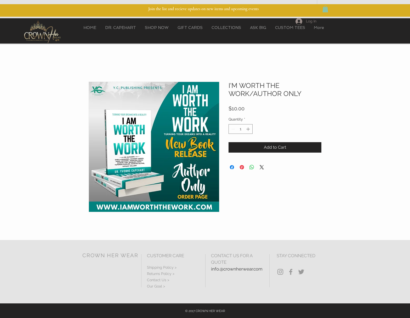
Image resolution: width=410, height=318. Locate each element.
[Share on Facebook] (232, 167)
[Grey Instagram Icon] (280, 272)
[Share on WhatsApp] (252, 167)
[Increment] (248, 129)
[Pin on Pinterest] (242, 167)
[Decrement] (232, 129)
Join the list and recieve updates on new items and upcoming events (203, 8)
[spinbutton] (240, 129)
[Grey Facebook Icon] (291, 272)
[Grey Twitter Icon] (301, 272)
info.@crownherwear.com (237, 269)
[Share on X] (262, 167)
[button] (325, 8)
